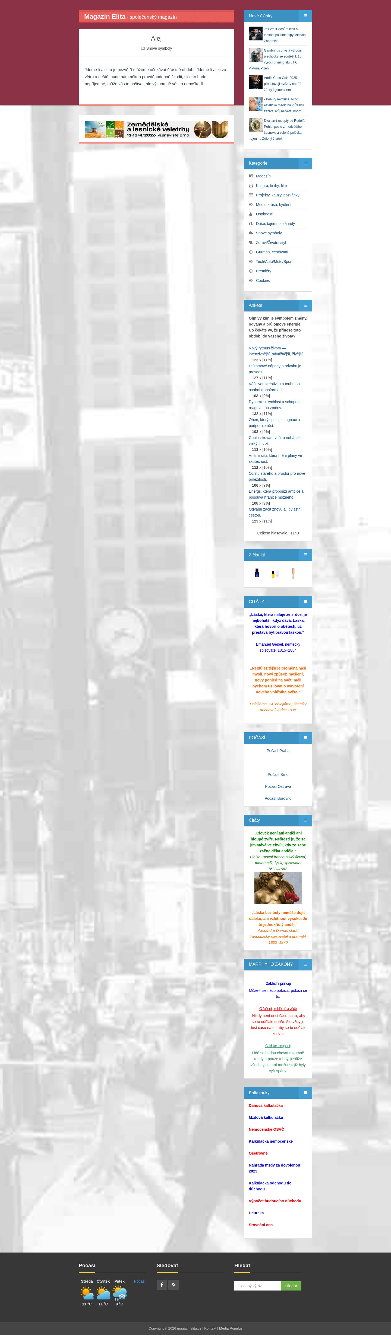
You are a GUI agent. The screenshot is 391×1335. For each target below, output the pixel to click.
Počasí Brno (278, 774)
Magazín (263, 176)
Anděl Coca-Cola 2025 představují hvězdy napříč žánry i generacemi (282, 84)
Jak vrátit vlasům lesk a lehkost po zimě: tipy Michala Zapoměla (284, 35)
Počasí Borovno (278, 798)
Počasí (140, 1281)
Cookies (263, 280)
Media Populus (230, 1328)
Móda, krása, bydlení (273, 204)
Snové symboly (159, 48)
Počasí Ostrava (278, 786)
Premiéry (263, 271)
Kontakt (210, 1328)
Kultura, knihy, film (271, 185)
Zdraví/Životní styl (271, 242)
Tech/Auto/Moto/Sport (274, 261)
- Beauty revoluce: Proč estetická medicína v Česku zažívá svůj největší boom (284, 105)
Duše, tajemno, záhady (275, 223)
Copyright (156, 1328)
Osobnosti (264, 214)
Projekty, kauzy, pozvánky (277, 195)
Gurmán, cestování (272, 252)
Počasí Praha (278, 750)
